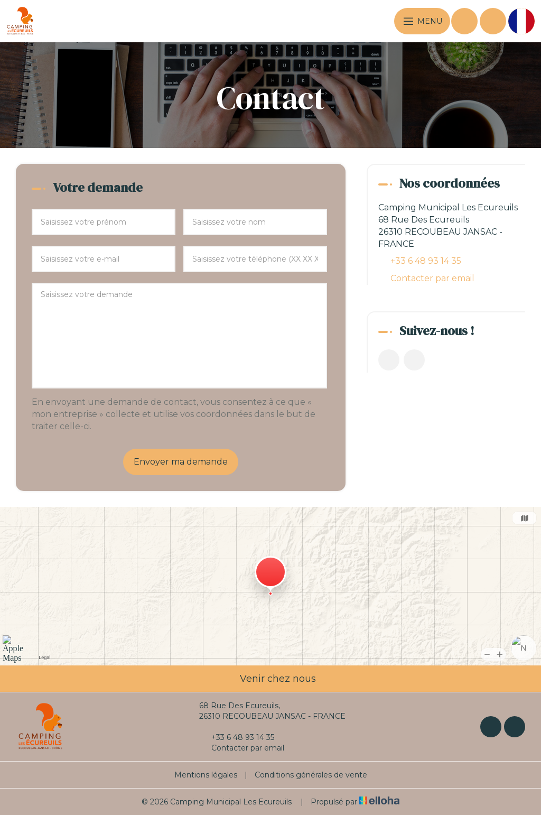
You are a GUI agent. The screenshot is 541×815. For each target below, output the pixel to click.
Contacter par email (432, 278)
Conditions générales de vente (311, 775)
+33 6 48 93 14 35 (236, 737)
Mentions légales (205, 775)
